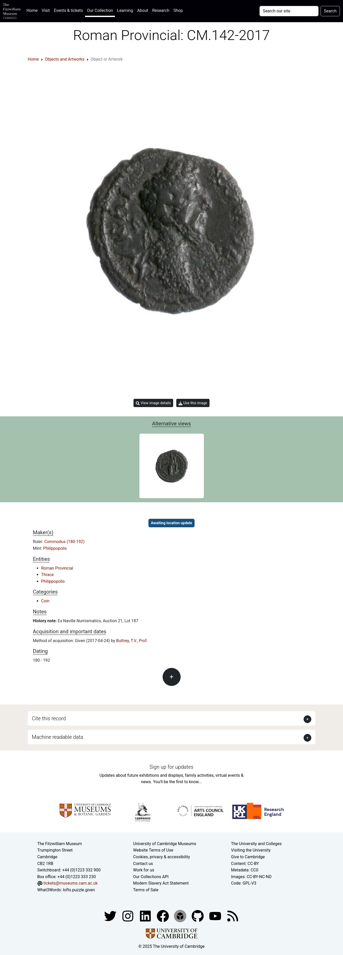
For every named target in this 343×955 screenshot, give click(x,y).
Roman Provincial (57, 568)
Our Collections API (151, 876)
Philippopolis (55, 548)
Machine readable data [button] (57, 737)
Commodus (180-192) (64, 541)
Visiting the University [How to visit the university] (251, 850)
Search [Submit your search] (330, 11)
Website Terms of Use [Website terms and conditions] (153, 850)
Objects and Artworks (65, 59)
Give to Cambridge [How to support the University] (248, 856)
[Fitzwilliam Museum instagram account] (128, 915)
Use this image (193, 403)
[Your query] (289, 11)
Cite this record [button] (49, 718)
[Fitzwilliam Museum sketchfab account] (180, 915)
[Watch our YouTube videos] (215, 915)
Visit (46, 10)
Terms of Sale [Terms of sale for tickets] (145, 889)
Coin (45, 600)
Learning (125, 10)
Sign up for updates (171, 767)
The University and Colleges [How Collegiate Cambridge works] (256, 843)
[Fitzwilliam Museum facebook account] (146, 915)
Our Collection (100, 10)
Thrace (47, 574)
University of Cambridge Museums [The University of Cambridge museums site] (164, 843)
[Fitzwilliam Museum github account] (198, 915)
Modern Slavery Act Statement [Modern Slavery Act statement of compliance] (161, 883)
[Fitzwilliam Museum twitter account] (111, 915)
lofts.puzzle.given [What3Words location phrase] (79, 889)
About (142, 10)
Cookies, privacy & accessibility (161, 856)
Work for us (143, 870)
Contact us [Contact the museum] (143, 863)
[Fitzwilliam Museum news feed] (232, 915)
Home (33, 10)
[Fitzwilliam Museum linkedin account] (163, 915)
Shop (178, 10)
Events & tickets (68, 10)
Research (160, 10)
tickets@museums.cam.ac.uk (70, 883)
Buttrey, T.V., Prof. (132, 640)
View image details (153, 403)
